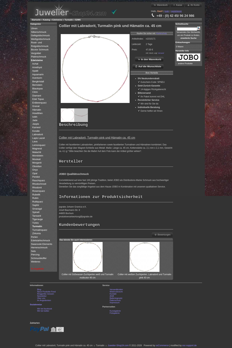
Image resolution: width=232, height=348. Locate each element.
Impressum (114, 303)
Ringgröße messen (45, 295)
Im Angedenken (44, 301)
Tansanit (36, 215)
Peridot (36, 176)
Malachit (36, 152)
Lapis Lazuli (38, 138)
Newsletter (42, 297)
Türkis (35, 222)
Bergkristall (38, 81)
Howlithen (37, 113)
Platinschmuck (39, 56)
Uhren (34, 28)
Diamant (36, 95)
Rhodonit (37, 187)
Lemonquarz (38, 145)
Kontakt (113, 295)
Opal (34, 173)
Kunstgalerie (115, 312)
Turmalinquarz (39, 230)
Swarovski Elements (41, 244)
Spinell (35, 212)
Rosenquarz (38, 191)
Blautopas (37, 88)
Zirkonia (36, 233)
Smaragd (37, 208)
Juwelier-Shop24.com (118, 346)
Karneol (36, 127)
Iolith (34, 116)
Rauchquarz (38, 180)
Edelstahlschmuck (40, 240)
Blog (39, 290)
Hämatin (36, 109)
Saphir (35, 205)
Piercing (35, 254)
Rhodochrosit (39, 184)
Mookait (36, 159)
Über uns (41, 299)
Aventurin (37, 77)
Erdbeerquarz (39, 102)
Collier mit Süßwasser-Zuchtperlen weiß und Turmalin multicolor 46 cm (87, 275)
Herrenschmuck (39, 247)
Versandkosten (116, 290)
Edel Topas (38, 99)
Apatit (35, 70)
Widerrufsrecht (116, 292)
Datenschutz (115, 301)
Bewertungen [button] (162, 235)
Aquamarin (38, 74)
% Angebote (37, 268)
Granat (36, 106)
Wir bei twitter (43, 312)
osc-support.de (189, 346)
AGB (112, 297)
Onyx (35, 169)
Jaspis (35, 124)
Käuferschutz (161, 33)
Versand (161, 53)
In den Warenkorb (149, 59)
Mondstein (37, 155)
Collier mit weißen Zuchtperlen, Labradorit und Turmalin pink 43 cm (144, 275)
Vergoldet (36, 53)
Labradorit (37, 134)
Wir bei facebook (44, 309)
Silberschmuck (39, 32)
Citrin (35, 92)
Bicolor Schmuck (40, 49)
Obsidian (37, 166)
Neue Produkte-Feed (46, 292)
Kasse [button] (177, 4)
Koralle (36, 131)
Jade (34, 120)
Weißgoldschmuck (41, 39)
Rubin (35, 198)
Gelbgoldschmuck (40, 35)
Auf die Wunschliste (148, 66)
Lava (34, 141)
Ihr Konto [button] (193, 4)
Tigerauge (37, 219)
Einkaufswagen (182, 42)
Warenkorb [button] (160, 4)
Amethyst (37, 67)
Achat (35, 63)
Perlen (34, 237)
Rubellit (36, 194)
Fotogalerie (115, 314)
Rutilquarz (37, 201)
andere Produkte (185, 63)
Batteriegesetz (116, 299)
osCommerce (162, 346)
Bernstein (37, 85)
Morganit (37, 162)
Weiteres (36, 261)
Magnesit (37, 148)
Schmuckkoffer (39, 258)
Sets (33, 251)
